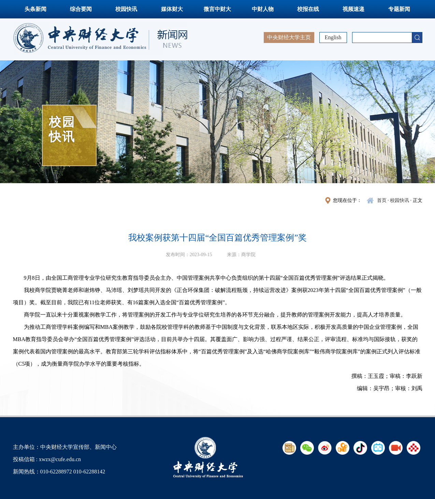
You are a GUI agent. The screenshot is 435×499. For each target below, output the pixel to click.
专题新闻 (399, 9)
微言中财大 (217, 9)
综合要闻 (81, 9)
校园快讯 (126, 9)
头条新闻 (35, 9)
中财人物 (263, 9)
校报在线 (308, 9)
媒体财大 (172, 9)
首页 (382, 200)
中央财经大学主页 (289, 37)
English (333, 37)
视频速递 (353, 9)
